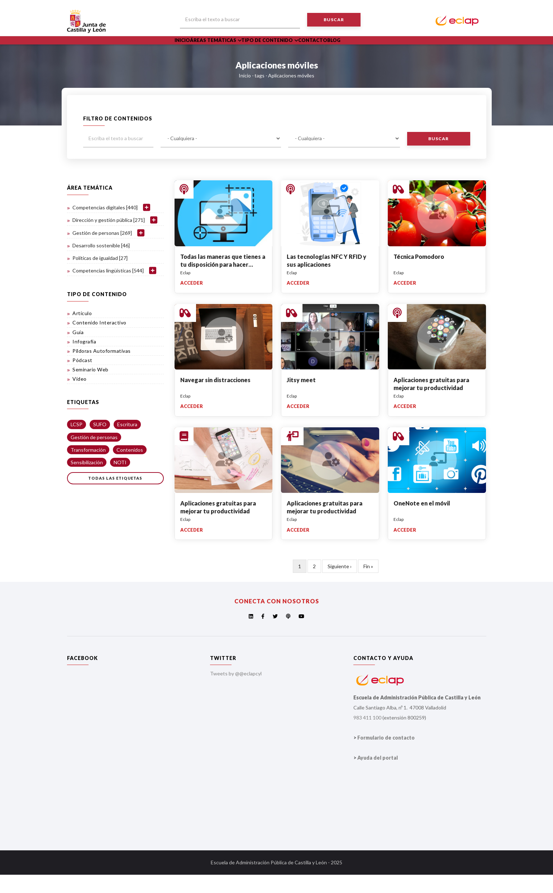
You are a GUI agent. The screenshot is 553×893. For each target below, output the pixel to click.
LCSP (76, 443)
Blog (362, 49)
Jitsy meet (301, 397)
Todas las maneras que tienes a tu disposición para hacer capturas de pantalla (222, 282)
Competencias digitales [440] (105, 225)
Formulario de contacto (386, 755)
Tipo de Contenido (285, 49)
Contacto (334, 49)
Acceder (191, 301)
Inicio (186, 49)
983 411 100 (367, 735)
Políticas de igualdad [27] (100, 276)
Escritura (127, 443)
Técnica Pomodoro (419, 274)
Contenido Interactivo (99, 341)
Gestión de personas (94, 455)
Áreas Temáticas (226, 49)
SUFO (99, 443)
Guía (78, 350)
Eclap (185, 290)
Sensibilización (87, 480)
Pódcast (82, 378)
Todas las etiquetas (115, 496)
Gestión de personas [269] (102, 251)
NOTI (120, 480)
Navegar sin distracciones (215, 397)
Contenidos (129, 468)
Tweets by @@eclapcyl (236, 692)
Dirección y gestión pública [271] (108, 238)
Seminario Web (90, 388)
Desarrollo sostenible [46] (101, 263)
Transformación (88, 468)
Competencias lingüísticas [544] (108, 288)
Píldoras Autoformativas (101, 369)
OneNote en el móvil (422, 521)
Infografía (84, 359)
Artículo (82, 331)
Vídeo (79, 397)
